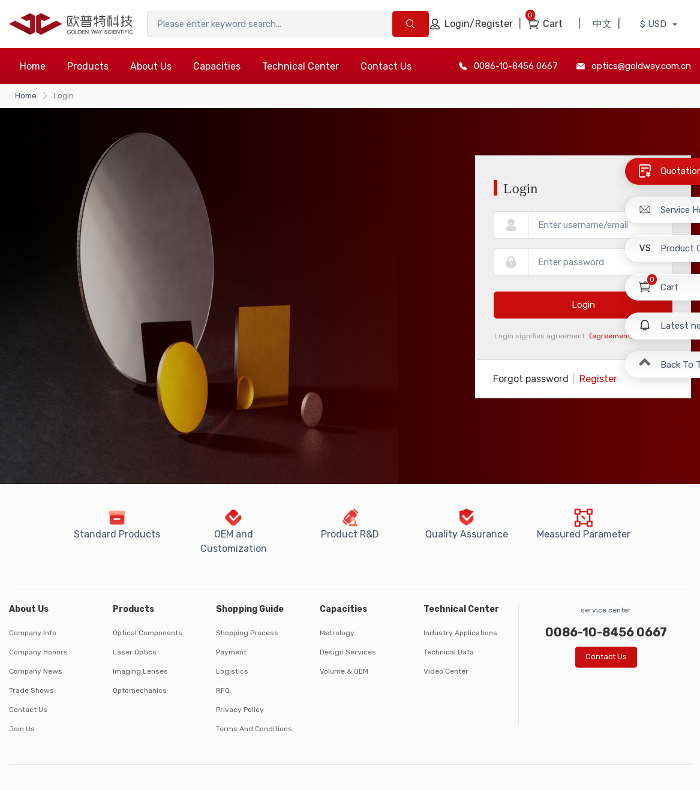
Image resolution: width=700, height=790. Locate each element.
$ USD (654, 24)
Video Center (445, 671)
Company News (35, 671)
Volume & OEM (344, 671)
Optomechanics (140, 690)
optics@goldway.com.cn (641, 66)
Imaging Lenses (140, 671)
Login (583, 304)
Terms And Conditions (254, 729)
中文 (602, 23)
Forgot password (531, 379)
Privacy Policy (240, 709)
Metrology (337, 633)
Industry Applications (460, 633)
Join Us (22, 729)
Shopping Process (247, 633)
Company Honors (38, 652)
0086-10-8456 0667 (516, 66)
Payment (231, 652)
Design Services (348, 652)
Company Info (32, 633)
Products (88, 66)
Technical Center (300, 66)
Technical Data (448, 652)
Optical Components (147, 633)
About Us (151, 66)
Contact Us (385, 66)
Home (33, 66)
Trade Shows (31, 690)
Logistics (232, 671)
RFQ (223, 690)
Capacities (217, 66)
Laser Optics (135, 652)
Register (598, 379)
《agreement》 (611, 336)
